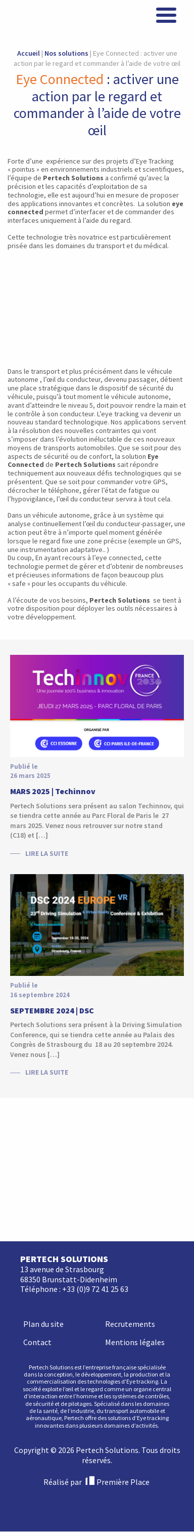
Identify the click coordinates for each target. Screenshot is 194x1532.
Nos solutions (66, 53)
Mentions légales (135, 1198)
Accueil (28, 53)
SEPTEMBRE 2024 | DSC (52, 1010)
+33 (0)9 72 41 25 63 (95, 1146)
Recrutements (130, 1180)
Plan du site (43, 1180)
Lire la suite (46, 853)
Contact (37, 1198)
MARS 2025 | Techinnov (52, 791)
